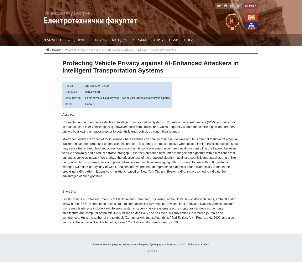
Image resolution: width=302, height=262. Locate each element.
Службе (140, 40)
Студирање (78, 40)
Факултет (53, 40)
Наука (100, 40)
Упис (158, 40)
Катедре (119, 40)
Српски (249, 6)
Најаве (56, 49)
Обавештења (181, 40)
